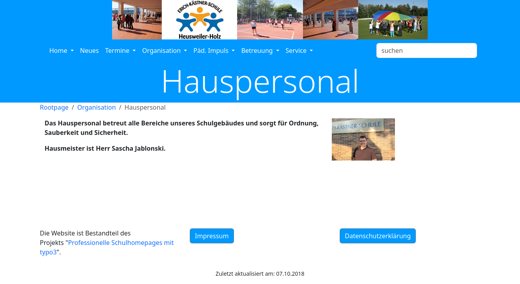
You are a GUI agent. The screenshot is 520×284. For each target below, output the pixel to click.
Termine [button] (118, 50)
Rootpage (54, 107)
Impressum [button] (212, 236)
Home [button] (59, 50)
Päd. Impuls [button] (211, 50)
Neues (89, 50)
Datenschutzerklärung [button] (378, 236)
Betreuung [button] (257, 50)
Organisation (96, 107)
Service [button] (297, 50)
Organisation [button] (162, 50)
